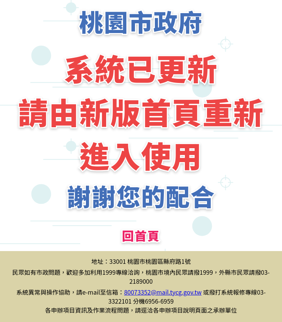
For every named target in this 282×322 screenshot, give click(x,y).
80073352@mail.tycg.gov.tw (163, 291)
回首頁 (141, 235)
